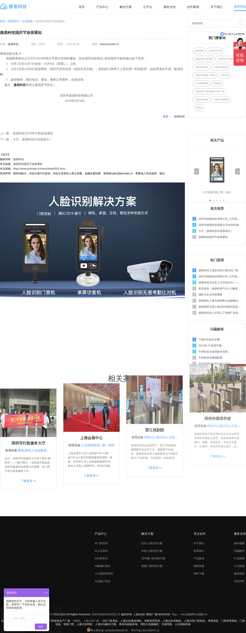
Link (204, 627)
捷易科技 (13, 44)
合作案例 (193, 7)
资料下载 (199, 604)
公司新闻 (239, 597)
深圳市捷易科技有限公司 (106, 627)
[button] (237, 226)
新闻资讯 (240, 6)
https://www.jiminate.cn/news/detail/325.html (39, 168)
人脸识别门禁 (215, 50)
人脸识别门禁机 (225, 59)
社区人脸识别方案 (152, 574)
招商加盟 (199, 597)
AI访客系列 (101, 589)
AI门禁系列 (101, 574)
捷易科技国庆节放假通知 (27, 163)
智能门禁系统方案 (152, 597)
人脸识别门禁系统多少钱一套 (209, 91)
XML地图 (185, 627)
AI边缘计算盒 (102, 612)
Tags (174, 627)
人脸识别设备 (201, 99)
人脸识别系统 (201, 67)
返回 (5, 154)
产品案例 (199, 589)
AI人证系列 (101, 581)
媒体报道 (239, 604)
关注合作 (200, 564)
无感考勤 (199, 50)
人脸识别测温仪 (221, 67)
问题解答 (239, 581)
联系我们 (199, 581)
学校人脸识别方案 (152, 581)
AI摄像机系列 (102, 597)
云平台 (147, 7)
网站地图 (196, 627)
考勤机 (207, 107)
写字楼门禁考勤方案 (153, 589)
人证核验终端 (201, 83)
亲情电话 (217, 83)
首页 (82, 7)
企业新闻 (27, 21)
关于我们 (216, 7)
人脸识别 (224, 75)
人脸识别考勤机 (221, 99)
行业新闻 (239, 589)
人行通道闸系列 (104, 604)
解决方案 (126, 7)
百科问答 (239, 612)
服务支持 (169, 7)
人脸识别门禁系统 (204, 59)
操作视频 (239, 574)
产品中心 (102, 7)
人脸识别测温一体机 (205, 75)
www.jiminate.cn (109, 44)
